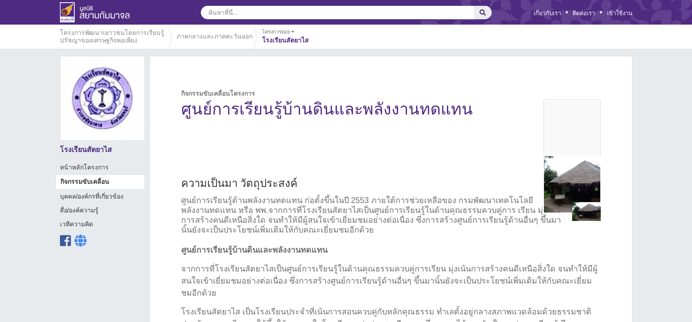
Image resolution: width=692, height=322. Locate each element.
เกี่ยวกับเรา (547, 13)
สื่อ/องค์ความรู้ (79, 210)
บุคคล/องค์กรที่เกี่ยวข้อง (92, 196)
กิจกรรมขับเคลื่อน (84, 181)
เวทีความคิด (76, 224)
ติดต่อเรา (584, 13)
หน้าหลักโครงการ (84, 167)
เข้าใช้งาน (620, 13)
